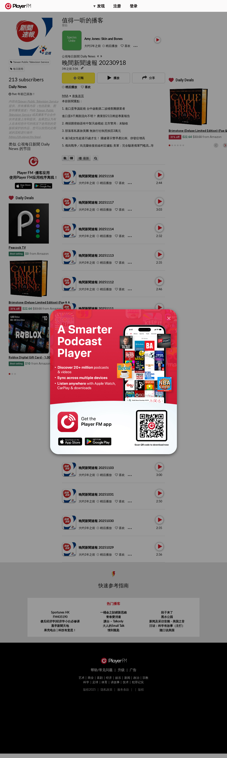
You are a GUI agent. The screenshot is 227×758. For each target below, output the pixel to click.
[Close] (169, 318)
